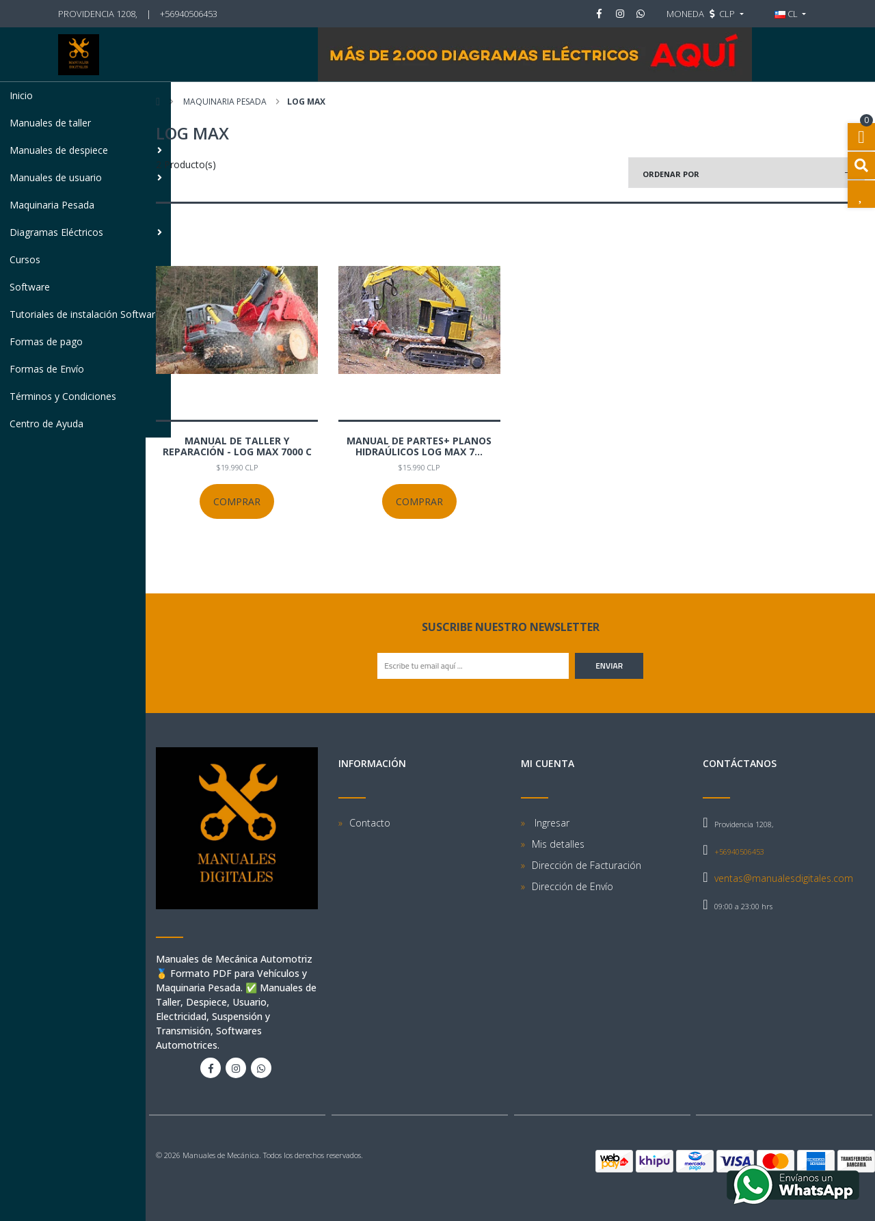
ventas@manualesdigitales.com (783, 878)
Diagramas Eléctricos (86, 232)
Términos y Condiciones (63, 396)
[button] (705, 13)
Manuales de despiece (86, 150)
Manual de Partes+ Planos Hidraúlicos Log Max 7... (419, 446)
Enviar (609, 665)
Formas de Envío (47, 368)
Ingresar (550, 822)
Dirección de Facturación (586, 865)
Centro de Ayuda (46, 423)
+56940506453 (188, 14)
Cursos (25, 259)
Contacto (369, 822)
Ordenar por (671, 174)
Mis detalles (558, 843)
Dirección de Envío (572, 886)
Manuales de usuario (86, 177)
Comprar (236, 501)
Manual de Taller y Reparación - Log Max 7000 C (237, 446)
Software (30, 286)
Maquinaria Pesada (52, 204)
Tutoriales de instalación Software (85, 314)
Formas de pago (46, 341)
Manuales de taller (50, 122)
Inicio (21, 95)
